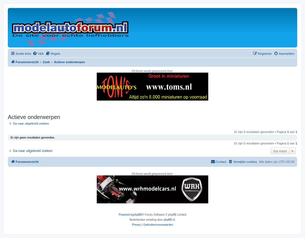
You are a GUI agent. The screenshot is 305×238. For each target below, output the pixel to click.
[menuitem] (38, 53)
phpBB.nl (169, 219)
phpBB (138, 214)
